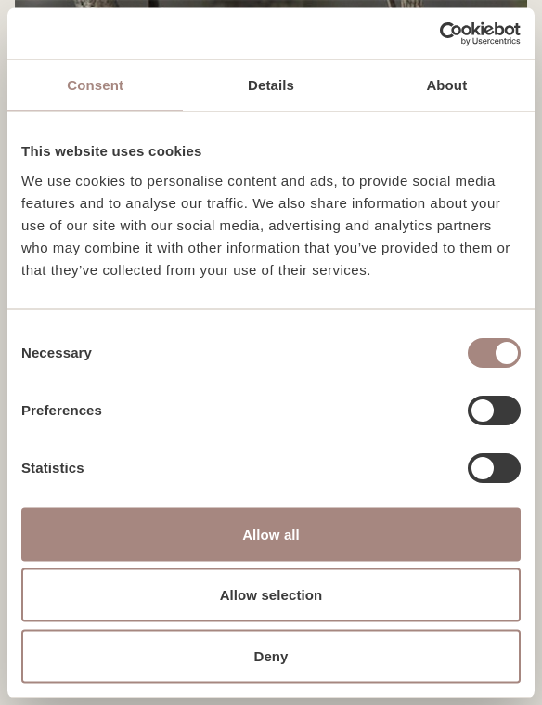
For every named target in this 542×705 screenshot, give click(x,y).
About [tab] (446, 85)
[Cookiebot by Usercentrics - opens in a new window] (439, 33)
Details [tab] (271, 85)
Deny (270, 655)
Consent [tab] (95, 85)
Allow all (271, 534)
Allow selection (271, 595)
